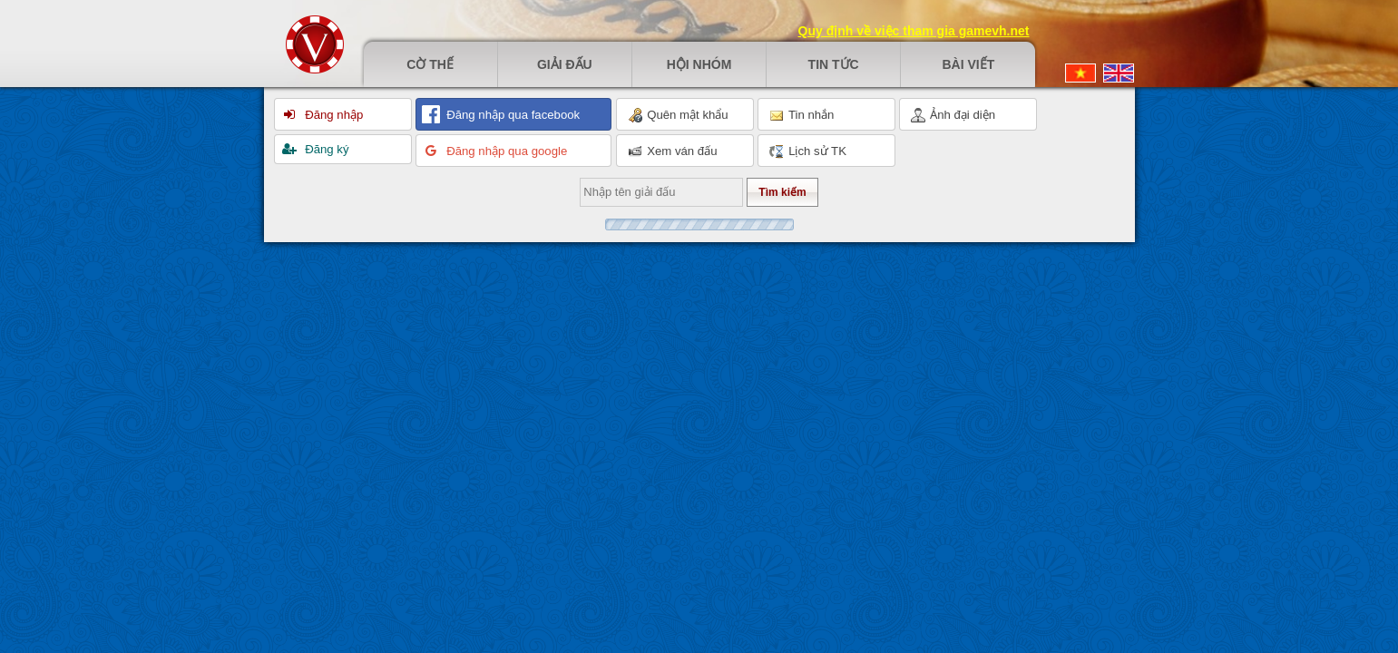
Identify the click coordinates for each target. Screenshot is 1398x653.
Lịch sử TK (807, 151)
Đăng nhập (333, 115)
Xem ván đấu (673, 151)
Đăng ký (325, 149)
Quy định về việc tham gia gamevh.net (914, 31)
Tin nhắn (802, 115)
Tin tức (833, 64)
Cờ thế (430, 64)
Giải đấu (564, 64)
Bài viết (968, 64)
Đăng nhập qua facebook (512, 115)
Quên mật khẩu (678, 115)
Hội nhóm (699, 64)
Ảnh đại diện (953, 115)
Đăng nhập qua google (506, 151)
